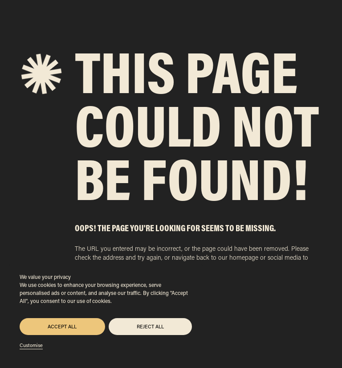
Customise (31, 345)
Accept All (62, 326)
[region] (106, 310)
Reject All (150, 326)
